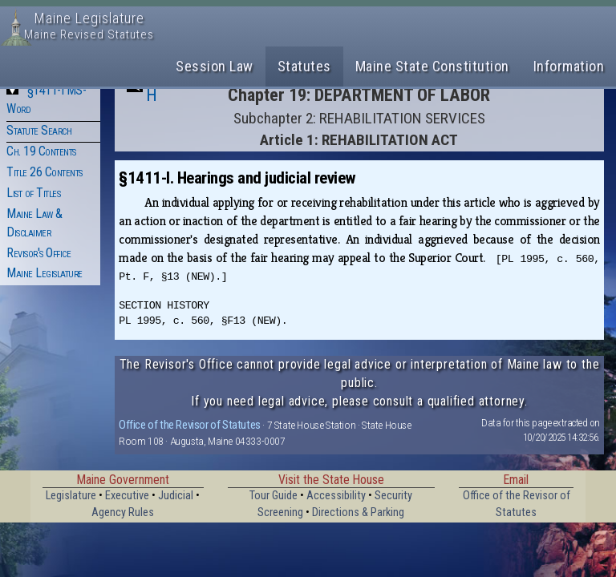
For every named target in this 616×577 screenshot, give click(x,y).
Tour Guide (273, 495)
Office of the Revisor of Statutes (190, 425)
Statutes (304, 66)
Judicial (175, 495)
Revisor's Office (38, 252)
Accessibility (336, 495)
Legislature (71, 495)
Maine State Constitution (432, 66)
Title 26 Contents (44, 172)
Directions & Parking (358, 512)
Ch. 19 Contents (41, 151)
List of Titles (33, 192)
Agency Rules (122, 512)
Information (569, 66)
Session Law (214, 66)
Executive (127, 495)
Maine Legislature (44, 272)
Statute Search (38, 130)
